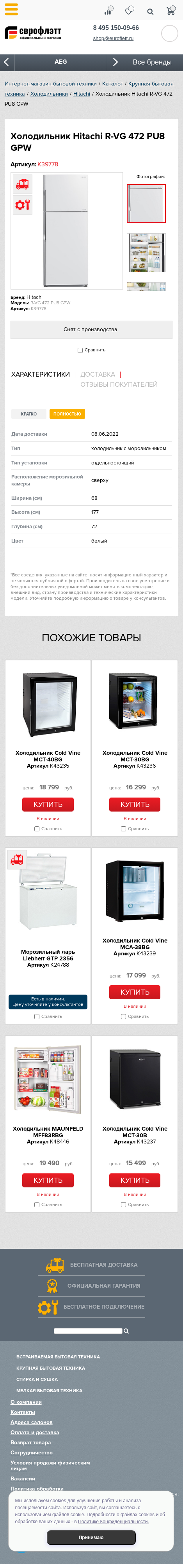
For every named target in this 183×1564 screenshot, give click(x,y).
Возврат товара (31, 1442)
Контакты (23, 1412)
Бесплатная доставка (104, 1265)
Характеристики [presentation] (40, 375)
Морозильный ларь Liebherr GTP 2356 (48, 955)
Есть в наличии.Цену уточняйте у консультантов (48, 1001)
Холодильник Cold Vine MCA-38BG (135, 944)
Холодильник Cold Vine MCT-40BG (48, 756)
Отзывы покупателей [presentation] (119, 385)
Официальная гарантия (104, 1286)
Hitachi (81, 94)
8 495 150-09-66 (116, 27)
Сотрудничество (32, 1452)
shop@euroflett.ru (113, 38)
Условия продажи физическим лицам (50, 1465)
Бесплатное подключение (104, 1307)
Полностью (67, 414)
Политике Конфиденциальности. (113, 1521)
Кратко (29, 414)
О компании (26, 1402)
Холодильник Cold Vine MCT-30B (135, 1132)
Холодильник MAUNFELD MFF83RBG (48, 1132)
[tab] (43, 375)
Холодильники (49, 94)
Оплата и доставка (35, 1432)
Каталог (112, 83)
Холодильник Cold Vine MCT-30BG (135, 756)
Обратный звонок (169, 33)
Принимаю (91, 1537)
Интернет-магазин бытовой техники (51, 83)
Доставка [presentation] (97, 375)
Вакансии (23, 1478)
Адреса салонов (32, 1422)
